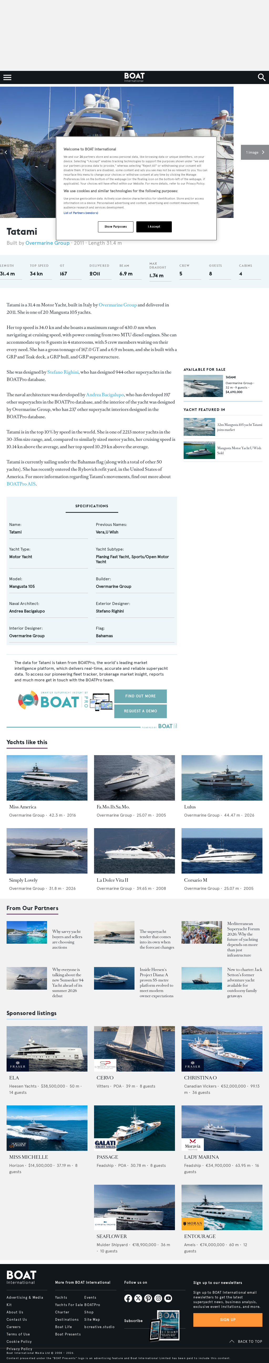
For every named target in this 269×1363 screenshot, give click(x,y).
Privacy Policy (19, 1349)
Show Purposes (116, 226)
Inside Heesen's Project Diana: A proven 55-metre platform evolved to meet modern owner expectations (156, 983)
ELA (14, 1078)
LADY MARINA (201, 1157)
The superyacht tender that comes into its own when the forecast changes (157, 939)
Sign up (228, 1320)
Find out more (140, 696)
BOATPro (92, 1305)
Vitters (103, 1086)
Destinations (67, 1320)
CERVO (105, 1078)
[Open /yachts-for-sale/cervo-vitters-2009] (134, 1049)
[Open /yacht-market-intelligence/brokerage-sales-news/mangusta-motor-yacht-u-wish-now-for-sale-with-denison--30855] (199, 450)
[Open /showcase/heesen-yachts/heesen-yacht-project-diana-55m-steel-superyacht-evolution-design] (114, 978)
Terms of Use (18, 1334)
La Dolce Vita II (112, 880)
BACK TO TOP (250, 1342)
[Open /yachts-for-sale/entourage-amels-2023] (222, 1207)
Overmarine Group (48, 243)
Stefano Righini (63, 372)
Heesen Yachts (23, 1086)
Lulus (190, 807)
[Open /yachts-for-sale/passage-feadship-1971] (134, 1128)
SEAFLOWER (112, 1236)
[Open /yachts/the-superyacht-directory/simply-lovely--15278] (47, 851)
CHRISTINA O (200, 1078)
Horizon (16, 1165)
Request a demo (140, 711)
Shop (89, 1312)
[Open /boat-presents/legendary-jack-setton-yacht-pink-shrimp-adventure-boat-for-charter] (202, 978)
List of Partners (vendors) (81, 213)
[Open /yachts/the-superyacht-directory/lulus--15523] (222, 778)
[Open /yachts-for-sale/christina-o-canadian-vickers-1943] (222, 1049)
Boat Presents (68, 1334)
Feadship (105, 1165)
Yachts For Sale (69, 1305)
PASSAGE (107, 1157)
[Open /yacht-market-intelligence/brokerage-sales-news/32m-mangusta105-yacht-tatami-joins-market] (199, 427)
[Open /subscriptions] (159, 1326)
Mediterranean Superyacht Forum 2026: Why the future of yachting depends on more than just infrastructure (243, 939)
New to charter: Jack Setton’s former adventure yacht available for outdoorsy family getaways (244, 983)
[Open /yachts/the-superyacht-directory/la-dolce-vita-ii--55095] (134, 851)
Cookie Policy (19, 1342)
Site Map (92, 1320)
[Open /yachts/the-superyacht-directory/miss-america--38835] (47, 778)
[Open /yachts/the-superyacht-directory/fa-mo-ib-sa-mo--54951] (134, 778)
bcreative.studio (99, 1327)
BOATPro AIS (21, 484)
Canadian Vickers (200, 1086)
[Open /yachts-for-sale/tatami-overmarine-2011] (203, 386)
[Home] (134, 77)
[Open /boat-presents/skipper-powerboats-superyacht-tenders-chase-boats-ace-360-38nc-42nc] (114, 932)
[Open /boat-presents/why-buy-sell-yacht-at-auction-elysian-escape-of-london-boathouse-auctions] (27, 932)
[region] (136, 188)
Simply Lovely (23, 880)
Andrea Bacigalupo (105, 394)
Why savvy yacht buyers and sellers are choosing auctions (67, 939)
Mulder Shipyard (112, 1244)
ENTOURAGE (200, 1236)
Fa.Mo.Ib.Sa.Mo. (113, 807)
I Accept (154, 226)
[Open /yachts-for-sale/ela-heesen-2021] (47, 1049)
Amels (189, 1244)
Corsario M (195, 880)
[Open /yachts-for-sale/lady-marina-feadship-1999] (222, 1128)
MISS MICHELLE (28, 1157)
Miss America (22, 807)
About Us (15, 1312)
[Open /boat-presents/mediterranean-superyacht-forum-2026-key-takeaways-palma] (202, 932)
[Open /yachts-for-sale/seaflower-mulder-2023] (134, 1207)
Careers (14, 1327)
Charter (62, 1312)
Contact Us (17, 1320)
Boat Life (63, 1327)
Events (90, 1298)
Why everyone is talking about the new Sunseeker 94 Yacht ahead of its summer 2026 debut (68, 983)
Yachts (61, 1298)
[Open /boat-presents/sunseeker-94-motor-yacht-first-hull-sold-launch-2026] (27, 978)
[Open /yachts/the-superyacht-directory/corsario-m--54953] (222, 851)
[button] (6, 152)
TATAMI (231, 377)
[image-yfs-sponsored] (18, 1070)
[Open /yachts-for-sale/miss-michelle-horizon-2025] (47, 1128)
